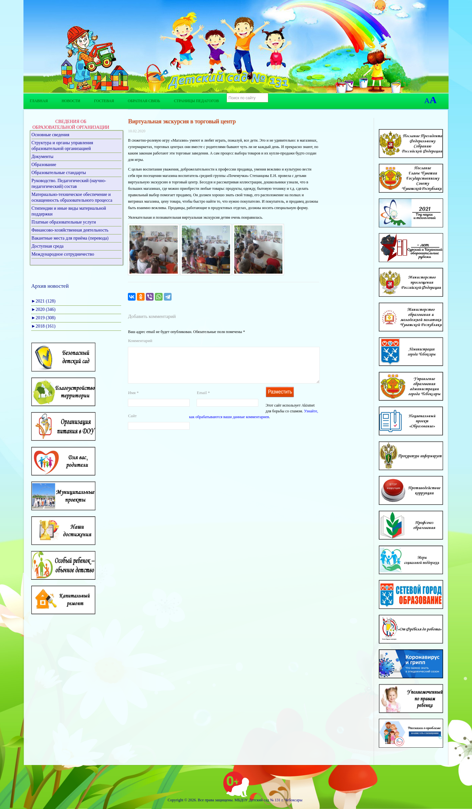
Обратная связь (144, 101)
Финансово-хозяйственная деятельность (69, 230)
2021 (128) (43, 301)
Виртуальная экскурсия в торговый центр (182, 121)
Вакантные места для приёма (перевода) (70, 238)
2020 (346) (43, 309)
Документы (42, 156)
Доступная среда (47, 246)
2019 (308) (43, 317)
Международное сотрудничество (62, 254)
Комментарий (140, 340)
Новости (71, 101)
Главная (39, 101)
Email (203, 400)
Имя (133, 400)
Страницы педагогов (196, 101)
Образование (43, 164)
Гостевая (104, 101)
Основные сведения (50, 134)
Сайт (132, 423)
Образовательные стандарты (58, 172)
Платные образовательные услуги (63, 222)
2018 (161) (43, 326)
